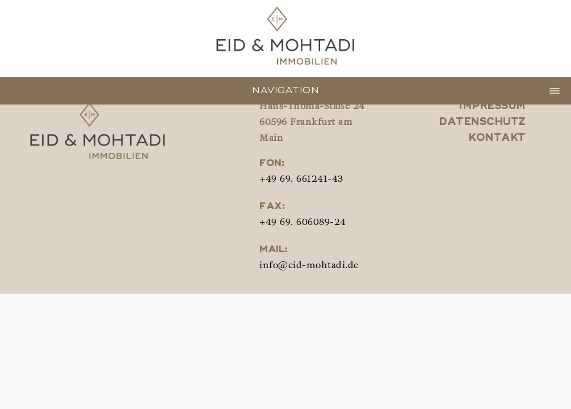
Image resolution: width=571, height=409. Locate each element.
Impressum (492, 106)
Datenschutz (482, 122)
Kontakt (497, 138)
